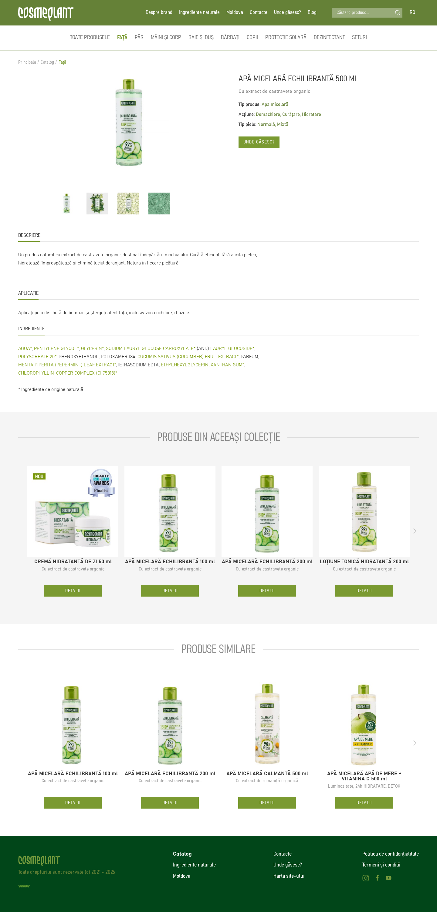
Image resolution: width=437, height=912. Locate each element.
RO (412, 12)
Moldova (234, 12)
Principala (27, 62)
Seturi (359, 37)
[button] (415, 531)
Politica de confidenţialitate (390, 854)
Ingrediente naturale (199, 12)
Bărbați (230, 37)
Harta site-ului (288, 876)
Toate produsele (90, 37)
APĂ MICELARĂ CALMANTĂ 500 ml (267, 773)
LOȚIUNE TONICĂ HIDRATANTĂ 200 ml (364, 561)
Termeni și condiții (381, 865)
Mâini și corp (166, 37)
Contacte (258, 12)
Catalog (47, 62)
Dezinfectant (329, 37)
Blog (312, 12)
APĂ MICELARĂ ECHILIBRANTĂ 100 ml (170, 561)
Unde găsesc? (287, 12)
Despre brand (159, 12)
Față (122, 37)
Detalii (72, 590)
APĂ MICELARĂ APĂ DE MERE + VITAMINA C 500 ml (364, 776)
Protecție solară (286, 37)
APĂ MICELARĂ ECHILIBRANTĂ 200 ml (267, 561)
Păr (139, 37)
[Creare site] (24, 886)
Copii (252, 37)
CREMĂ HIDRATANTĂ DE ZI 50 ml (73, 561)
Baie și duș (201, 37)
